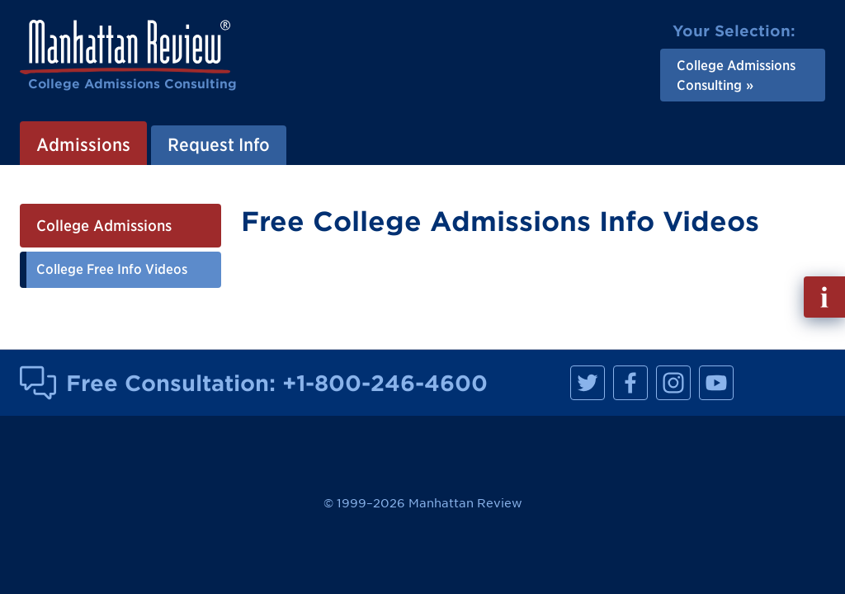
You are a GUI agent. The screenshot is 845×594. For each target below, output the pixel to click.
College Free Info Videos (111, 269)
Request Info (219, 144)
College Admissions (104, 225)
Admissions (83, 144)
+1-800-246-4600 (385, 382)
